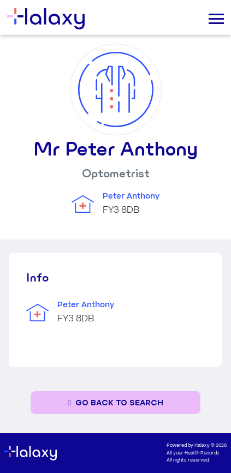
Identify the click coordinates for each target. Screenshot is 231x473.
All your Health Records (193, 453)
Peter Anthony (131, 196)
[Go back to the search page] (115, 403)
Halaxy (202, 445)
